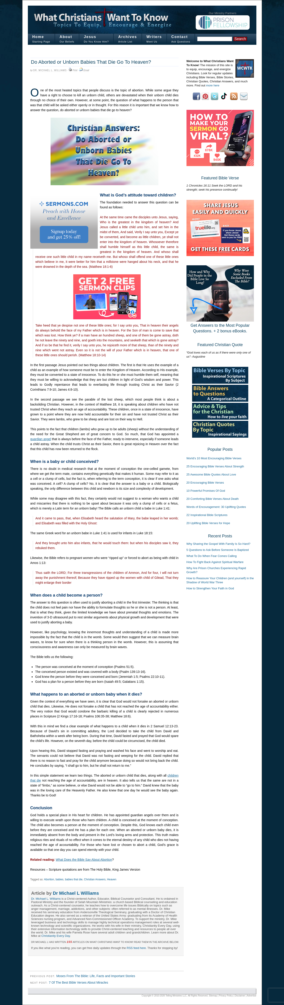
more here (212, 85)
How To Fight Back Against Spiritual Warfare (215, 562)
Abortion (49, 879)
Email (86, 70)
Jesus (90, 37)
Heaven (111, 879)
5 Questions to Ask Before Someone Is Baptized (217, 550)
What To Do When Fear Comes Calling (211, 556)
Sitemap (213, 995)
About (66, 37)
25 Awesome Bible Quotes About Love (211, 474)
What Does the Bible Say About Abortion (84, 859)
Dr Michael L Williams (76, 893)
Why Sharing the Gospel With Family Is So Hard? (218, 543)
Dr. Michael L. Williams (50, 70)
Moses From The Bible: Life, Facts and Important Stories (95, 976)
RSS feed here (136, 948)
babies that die (73, 879)
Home (38, 37)
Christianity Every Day (55, 935)
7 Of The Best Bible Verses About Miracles (78, 982)
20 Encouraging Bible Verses (205, 482)
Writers (154, 37)
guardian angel (40, 439)
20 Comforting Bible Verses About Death (212, 498)
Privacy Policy (226, 995)
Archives (127, 37)
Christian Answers (95, 879)
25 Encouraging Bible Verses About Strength (215, 466)
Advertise (251, 995)
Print (75, 70)
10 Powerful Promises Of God (205, 490)
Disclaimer (240, 995)
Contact (179, 37)
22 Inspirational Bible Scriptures (207, 515)
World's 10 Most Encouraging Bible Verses (214, 458)
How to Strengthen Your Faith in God (210, 588)
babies (59, 879)
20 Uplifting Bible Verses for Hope (208, 523)
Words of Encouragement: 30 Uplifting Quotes (216, 507)
